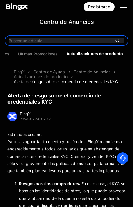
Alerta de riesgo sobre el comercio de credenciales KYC (66, 81)
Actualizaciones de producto (41, 76)
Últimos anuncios (18, 54)
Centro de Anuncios (92, 71)
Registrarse (99, 6)
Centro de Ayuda (49, 71)
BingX (19, 71)
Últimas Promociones (63, 54)
